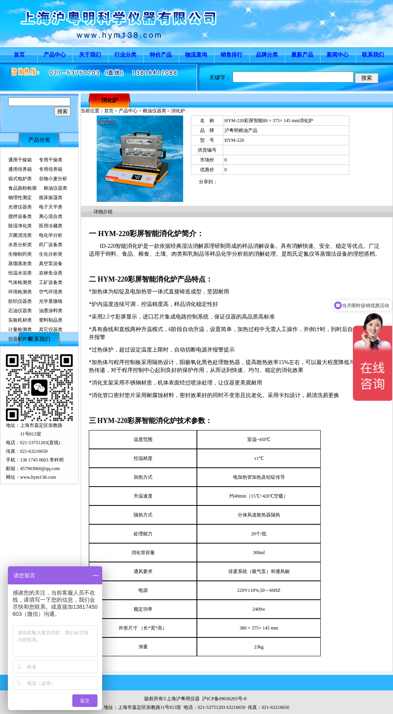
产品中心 (55, 55)
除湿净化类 (20, 226)
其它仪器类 (50, 329)
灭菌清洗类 (20, 235)
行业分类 (125, 55)
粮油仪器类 (55, 188)
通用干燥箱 (20, 160)
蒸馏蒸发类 (20, 263)
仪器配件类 (20, 339)
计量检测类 (20, 329)
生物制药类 (20, 254)
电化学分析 (50, 235)
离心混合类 (50, 216)
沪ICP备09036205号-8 (224, 698)
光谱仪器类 (20, 207)
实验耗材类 (20, 320)
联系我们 (373, 55)
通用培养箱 (20, 169)
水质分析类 (20, 244)
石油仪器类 (20, 310)
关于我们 (90, 55)
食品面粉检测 (22, 188)
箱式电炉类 (20, 178)
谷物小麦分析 (53, 178)
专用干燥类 (50, 160)
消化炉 (109, 100)
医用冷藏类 (50, 226)
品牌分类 (267, 55)
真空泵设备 (50, 263)
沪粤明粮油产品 (240, 130)
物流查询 (196, 55)
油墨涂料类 (50, 310)
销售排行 (231, 55)
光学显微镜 (50, 301)
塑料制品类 (50, 320)
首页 (19, 55)
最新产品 (302, 55)
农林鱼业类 (50, 273)
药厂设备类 (50, 244)
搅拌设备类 (20, 216)
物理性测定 (20, 197)
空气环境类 (50, 292)
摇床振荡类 (50, 197)
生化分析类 (50, 254)
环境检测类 (20, 292)
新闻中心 (338, 55)
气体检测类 (20, 282)
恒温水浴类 (20, 273)
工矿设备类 (50, 282)
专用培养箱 (50, 169)
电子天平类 (50, 207)
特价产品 (161, 55)
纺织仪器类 (20, 301)
